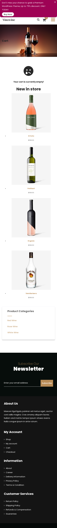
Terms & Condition (15, 480)
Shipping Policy (13, 500)
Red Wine (12, 315)
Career (9, 467)
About (9, 463)
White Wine (13, 327)
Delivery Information (15, 471)
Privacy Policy (12, 475)
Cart (8, 442)
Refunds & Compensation (18, 504)
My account (11, 438)
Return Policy (12, 496)
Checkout (10, 447)
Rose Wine (12, 321)
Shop (8, 434)
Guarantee (11, 508)
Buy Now (8, 14)
